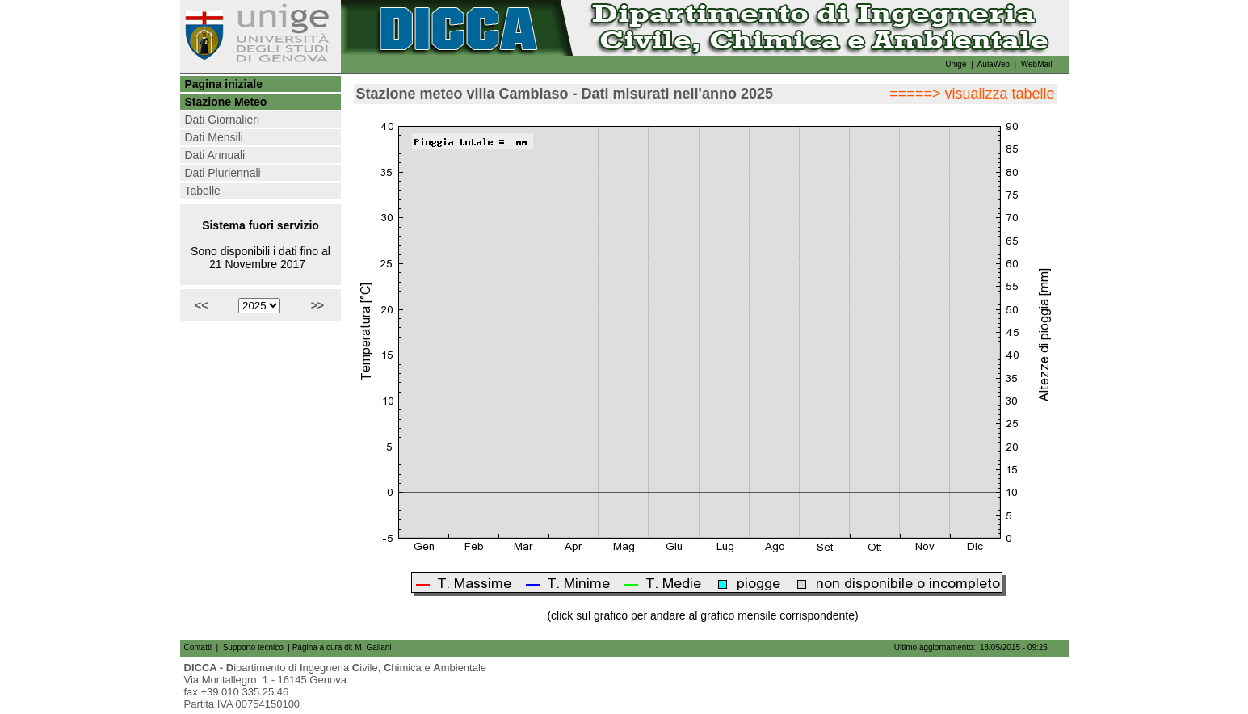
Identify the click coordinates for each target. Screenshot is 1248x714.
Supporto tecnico (253, 647)
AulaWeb (993, 64)
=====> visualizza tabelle (971, 94)
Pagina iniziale (224, 84)
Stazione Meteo (226, 101)
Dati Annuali (215, 155)
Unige (955, 64)
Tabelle (203, 190)
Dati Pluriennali (223, 172)
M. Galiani (373, 647)
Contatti (198, 647)
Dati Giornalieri (222, 119)
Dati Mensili (214, 137)
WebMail (1037, 64)
